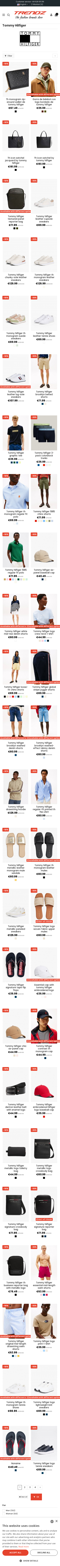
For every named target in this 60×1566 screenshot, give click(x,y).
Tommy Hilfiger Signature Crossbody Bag (16, 1227)
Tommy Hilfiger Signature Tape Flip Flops (16, 987)
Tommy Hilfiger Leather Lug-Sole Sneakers (15, 394)
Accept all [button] (15, 1552)
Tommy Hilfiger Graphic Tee (16, 454)
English (22, 4)
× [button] (56, 1521)
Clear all (23, 1497)
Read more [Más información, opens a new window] (23, 1546)
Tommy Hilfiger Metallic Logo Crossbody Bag (44, 1168)
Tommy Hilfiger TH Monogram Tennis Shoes (15, 1405)
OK (36, 1497)
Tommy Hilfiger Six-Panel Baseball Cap (44, 571)
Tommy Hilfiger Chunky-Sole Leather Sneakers (16, 277)
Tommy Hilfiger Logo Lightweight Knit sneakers (44, 1405)
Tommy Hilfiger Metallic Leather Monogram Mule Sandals (16, 869)
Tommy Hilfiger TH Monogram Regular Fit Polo (16, 514)
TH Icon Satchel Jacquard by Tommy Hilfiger (16, 160)
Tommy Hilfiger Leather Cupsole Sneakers (44, 219)
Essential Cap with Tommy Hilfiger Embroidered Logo (44, 987)
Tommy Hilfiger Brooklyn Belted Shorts (44, 394)
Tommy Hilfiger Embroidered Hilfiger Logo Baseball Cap (44, 1107)
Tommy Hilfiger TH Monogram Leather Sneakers (44, 277)
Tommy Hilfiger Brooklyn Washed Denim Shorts (16, 745)
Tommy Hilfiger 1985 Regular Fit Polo (16, 571)
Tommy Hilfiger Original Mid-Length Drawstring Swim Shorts (16, 1345)
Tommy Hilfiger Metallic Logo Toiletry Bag (15, 1168)
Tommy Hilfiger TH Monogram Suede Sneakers (16, 336)
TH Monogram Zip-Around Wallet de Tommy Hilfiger (16, 102)
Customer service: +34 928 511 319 (30, 1)
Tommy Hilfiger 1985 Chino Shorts (44, 513)
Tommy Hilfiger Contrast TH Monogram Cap (44, 1049)
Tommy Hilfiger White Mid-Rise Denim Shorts (16, 632)
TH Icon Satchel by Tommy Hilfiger (44, 159)
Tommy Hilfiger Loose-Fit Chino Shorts (16, 688)
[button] (30, 1560)
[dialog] (30, 1542)
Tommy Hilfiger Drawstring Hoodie (16, 808)
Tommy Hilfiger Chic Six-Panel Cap (16, 1047)
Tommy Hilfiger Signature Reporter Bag (44, 1227)
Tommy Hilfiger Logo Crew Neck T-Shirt (44, 632)
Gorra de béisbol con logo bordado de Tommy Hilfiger (44, 102)
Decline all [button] (43, 1552)
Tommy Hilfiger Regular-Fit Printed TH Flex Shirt (44, 809)
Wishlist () (37, 4)
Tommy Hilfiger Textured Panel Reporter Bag (16, 219)
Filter (8, 55)
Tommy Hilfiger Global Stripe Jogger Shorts (44, 688)
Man (10, 1510)
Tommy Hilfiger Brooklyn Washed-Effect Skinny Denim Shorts (44, 746)
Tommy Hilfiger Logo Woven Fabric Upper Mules (44, 929)
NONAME (15, 1463)
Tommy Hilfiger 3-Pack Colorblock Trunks (44, 455)
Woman (12, 1513)
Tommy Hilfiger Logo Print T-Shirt (44, 1342)
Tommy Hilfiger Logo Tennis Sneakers (44, 1465)
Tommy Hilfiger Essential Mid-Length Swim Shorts (44, 1285)
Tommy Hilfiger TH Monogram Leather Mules (44, 868)
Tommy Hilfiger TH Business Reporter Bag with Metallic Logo (16, 1285)
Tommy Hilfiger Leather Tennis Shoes (44, 334)
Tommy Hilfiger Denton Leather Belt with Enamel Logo (16, 1107)
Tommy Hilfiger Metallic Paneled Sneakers (16, 929)
